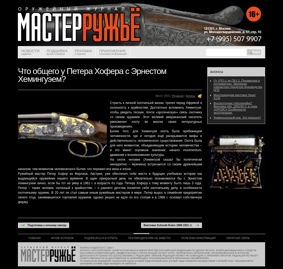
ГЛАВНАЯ (34, 238)
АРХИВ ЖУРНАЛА (62, 238)
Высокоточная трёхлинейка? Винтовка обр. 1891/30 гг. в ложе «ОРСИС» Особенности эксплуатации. (235, 108)
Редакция (178, 95)
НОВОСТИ (30, 52)
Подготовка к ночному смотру (44, 225)
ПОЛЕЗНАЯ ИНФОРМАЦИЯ (198, 238)
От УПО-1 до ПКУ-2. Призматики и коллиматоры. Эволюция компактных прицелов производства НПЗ (238, 85)
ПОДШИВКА (57, 52)
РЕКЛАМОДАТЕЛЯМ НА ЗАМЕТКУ (149, 238)
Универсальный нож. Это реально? (237, 117)
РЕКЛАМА (83, 52)
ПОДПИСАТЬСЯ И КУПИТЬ (101, 238)
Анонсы (190, 95)
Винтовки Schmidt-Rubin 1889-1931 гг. (171, 225)
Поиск (254, 52)
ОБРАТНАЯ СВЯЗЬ (238, 238)
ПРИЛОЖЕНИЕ (113, 52)
